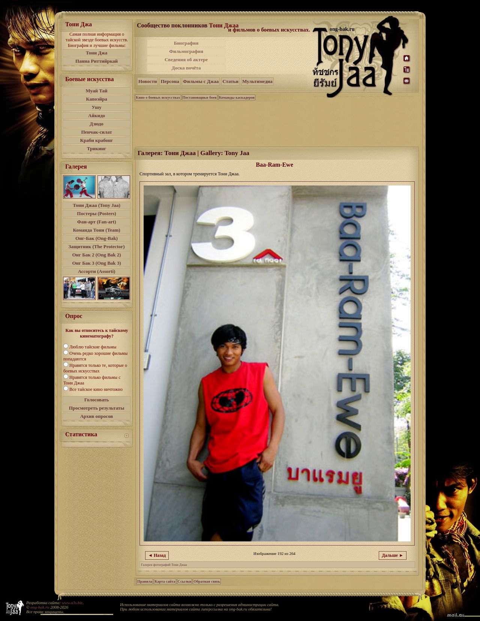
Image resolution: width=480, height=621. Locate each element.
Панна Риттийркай (96, 61)
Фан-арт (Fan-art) (96, 222)
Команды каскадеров (237, 97)
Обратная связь (207, 581)
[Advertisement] (269, 55)
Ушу (97, 107)
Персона (169, 81)
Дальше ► (393, 555)
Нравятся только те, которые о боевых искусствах (95, 368)
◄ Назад (157, 555)
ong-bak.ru (39, 607)
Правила (144, 581)
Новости (147, 81)
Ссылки (185, 581)
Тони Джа (97, 53)
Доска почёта (186, 68)
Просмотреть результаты (96, 408)
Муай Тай (96, 90)
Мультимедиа (257, 81)
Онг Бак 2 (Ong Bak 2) (96, 255)
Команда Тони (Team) (96, 230)
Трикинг (96, 148)
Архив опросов (96, 416)
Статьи (230, 81)
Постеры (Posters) (96, 213)
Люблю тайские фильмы (92, 347)
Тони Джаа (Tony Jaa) (96, 205)
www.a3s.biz (72, 602)
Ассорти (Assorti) (97, 271)
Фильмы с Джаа (201, 81)
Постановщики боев (200, 97)
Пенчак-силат (96, 132)
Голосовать (96, 399)
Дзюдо (97, 124)
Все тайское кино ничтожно (96, 389)
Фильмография (186, 51)
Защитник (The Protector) (97, 246)
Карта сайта (164, 581)
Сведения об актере (186, 59)
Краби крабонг (96, 140)
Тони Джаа (223, 25)
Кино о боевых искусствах (158, 97)
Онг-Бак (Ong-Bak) (96, 238)
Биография (186, 43)
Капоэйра (96, 99)
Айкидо (96, 115)
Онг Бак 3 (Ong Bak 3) (96, 263)
